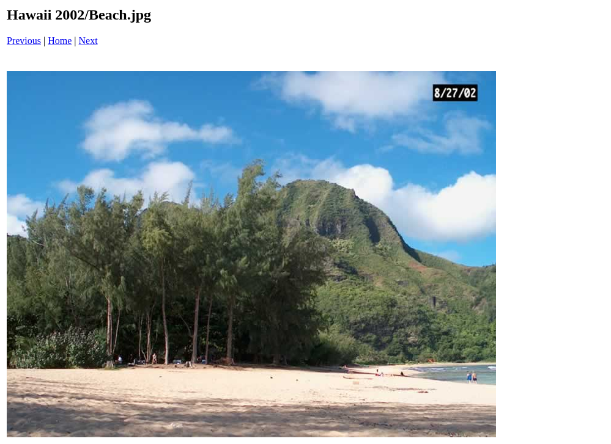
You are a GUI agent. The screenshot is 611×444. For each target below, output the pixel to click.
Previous (24, 40)
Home (60, 40)
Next (88, 40)
